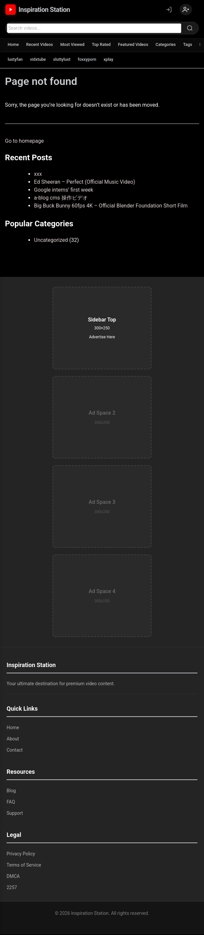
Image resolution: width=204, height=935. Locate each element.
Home (13, 45)
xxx (38, 174)
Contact (15, 750)
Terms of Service (24, 865)
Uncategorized (51, 241)
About (13, 739)
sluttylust (64, 60)
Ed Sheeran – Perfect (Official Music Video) (84, 182)
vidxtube (39, 60)
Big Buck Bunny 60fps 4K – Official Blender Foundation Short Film (110, 206)
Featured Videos (138, 45)
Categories (172, 45)
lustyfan (15, 60)
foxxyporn (90, 60)
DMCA (13, 876)
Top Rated (105, 45)
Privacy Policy (21, 854)
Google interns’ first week (63, 190)
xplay (113, 60)
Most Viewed (75, 45)
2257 (12, 888)
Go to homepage (24, 141)
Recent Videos (41, 45)
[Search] (189, 29)
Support (15, 813)
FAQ (11, 802)
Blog (11, 791)
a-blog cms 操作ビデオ (61, 198)
